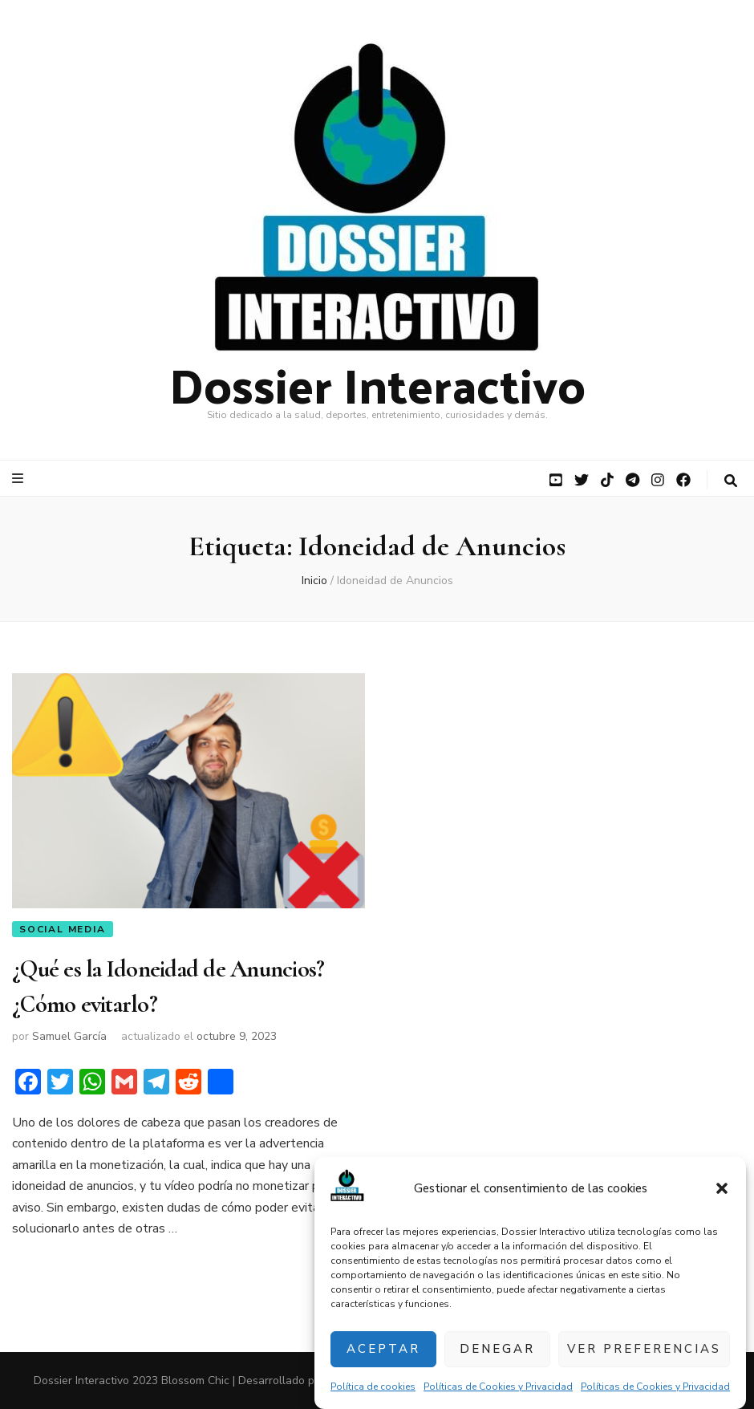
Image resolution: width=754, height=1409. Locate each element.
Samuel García (69, 1036)
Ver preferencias (644, 1349)
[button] (722, 1188)
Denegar (497, 1349)
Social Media (62, 929)
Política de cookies (373, 1386)
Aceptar (383, 1349)
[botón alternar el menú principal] (19, 478)
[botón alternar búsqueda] (730, 481)
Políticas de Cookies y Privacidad (498, 1386)
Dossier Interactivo (377, 383)
